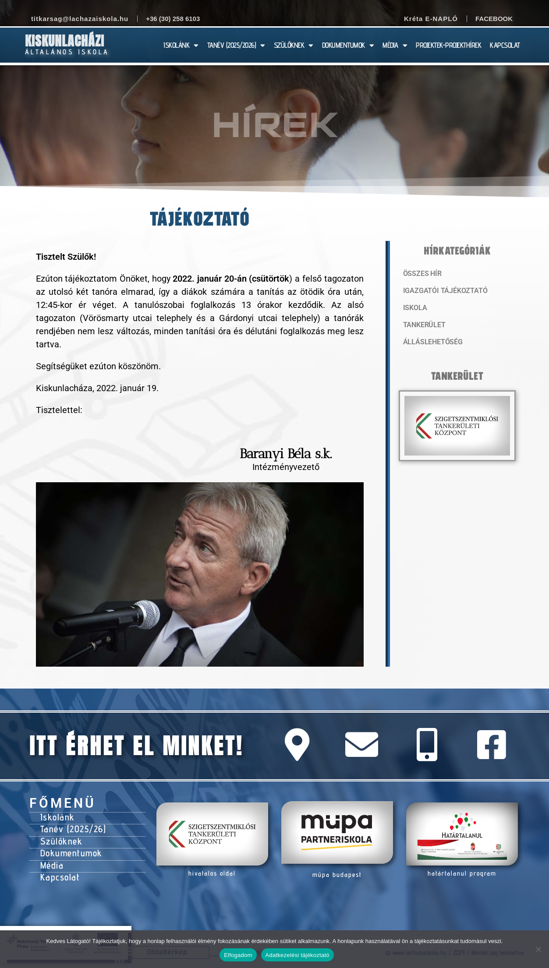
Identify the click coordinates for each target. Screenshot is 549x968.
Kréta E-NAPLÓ (431, 18)
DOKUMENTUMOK (348, 45)
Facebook (494, 18)
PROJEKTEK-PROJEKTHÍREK (448, 45)
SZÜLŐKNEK (293, 45)
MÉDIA (395, 45)
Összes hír (421, 274)
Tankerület (423, 326)
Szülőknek (60, 838)
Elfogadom (238, 955)
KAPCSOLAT (505, 45)
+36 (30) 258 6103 (173, 18)
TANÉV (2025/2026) (236, 45)
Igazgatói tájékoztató (442, 291)
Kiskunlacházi (64, 41)
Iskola (414, 309)
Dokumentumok (69, 849)
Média (51, 860)
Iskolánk (56, 816)
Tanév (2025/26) (71, 827)
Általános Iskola (67, 52)
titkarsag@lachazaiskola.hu (79, 18)
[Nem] (538, 949)
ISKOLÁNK (180, 45)
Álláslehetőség (430, 344)
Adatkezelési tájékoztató (297, 955)
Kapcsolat (59, 871)
